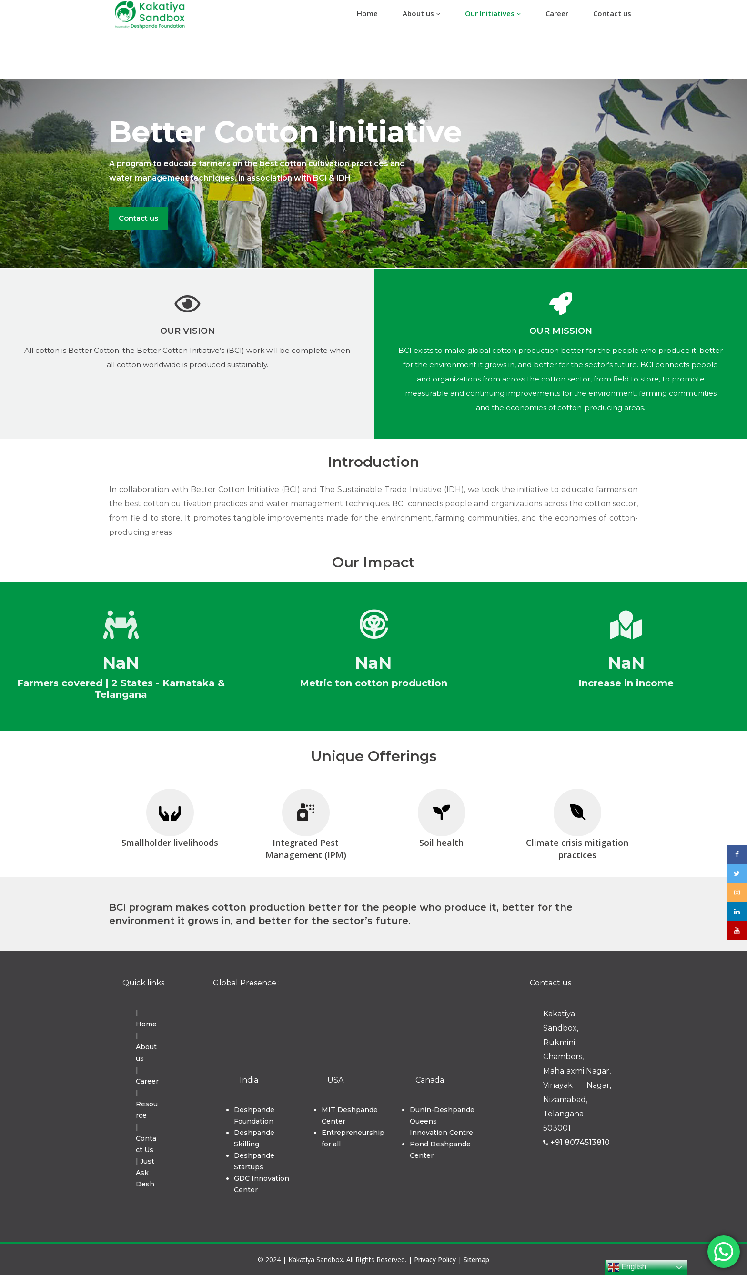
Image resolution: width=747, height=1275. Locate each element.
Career (556, 13)
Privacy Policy (435, 1259)
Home (367, 13)
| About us (146, 1047)
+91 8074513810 (576, 1142)
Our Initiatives (493, 13)
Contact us (612, 13)
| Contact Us (146, 1138)
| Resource (147, 1104)
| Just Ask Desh (145, 1172)
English (627, 1267)
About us (421, 13)
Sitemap (476, 1259)
